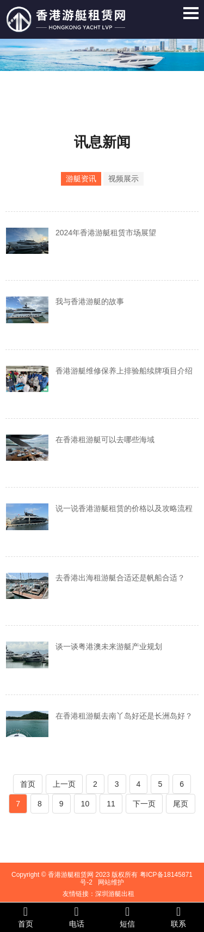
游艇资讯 (81, 178)
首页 (27, 784)
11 (111, 803)
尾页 (180, 803)
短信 (127, 916)
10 (85, 803)
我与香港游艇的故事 (89, 301)
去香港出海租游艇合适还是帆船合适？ (120, 577)
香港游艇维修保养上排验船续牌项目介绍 (124, 370)
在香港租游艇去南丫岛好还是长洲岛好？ (124, 715)
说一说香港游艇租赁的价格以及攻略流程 (124, 508)
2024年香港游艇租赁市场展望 (105, 232)
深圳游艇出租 (114, 894)
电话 (76, 916)
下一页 (144, 803)
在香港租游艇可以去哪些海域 (104, 439)
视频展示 (123, 178)
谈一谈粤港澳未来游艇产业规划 (108, 646)
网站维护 (111, 882)
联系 (178, 916)
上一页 (64, 784)
